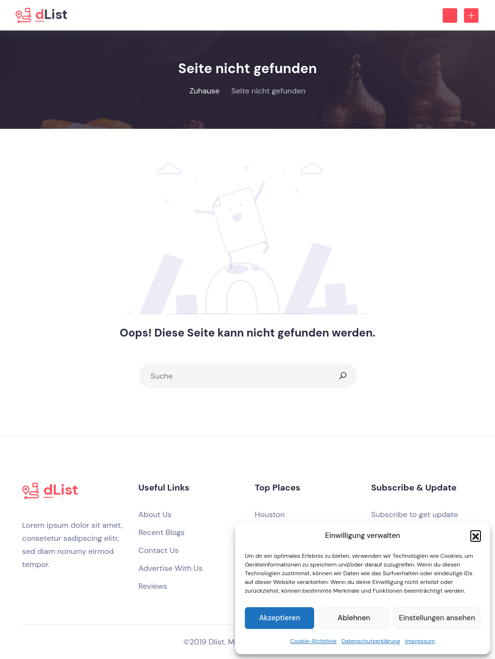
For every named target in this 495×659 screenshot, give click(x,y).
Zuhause (205, 91)
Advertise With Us (171, 568)
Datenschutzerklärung (370, 641)
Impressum (420, 641)
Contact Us (159, 550)
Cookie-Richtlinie (313, 641)
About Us (155, 514)
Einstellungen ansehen (437, 618)
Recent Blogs (162, 532)
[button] (475, 535)
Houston (270, 514)
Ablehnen (354, 618)
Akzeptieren (279, 618)
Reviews (153, 586)
